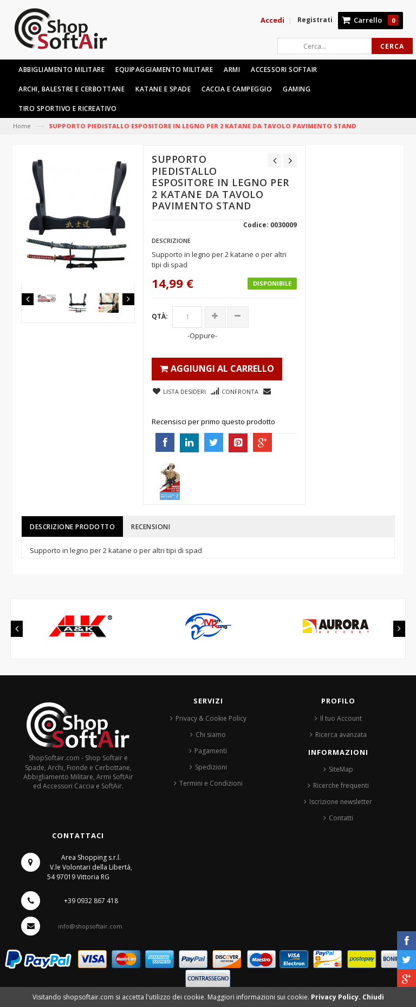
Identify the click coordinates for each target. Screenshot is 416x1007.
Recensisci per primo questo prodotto (213, 421)
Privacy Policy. (336, 997)
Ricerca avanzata (341, 734)
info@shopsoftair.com (90, 926)
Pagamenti (210, 750)
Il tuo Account (341, 718)
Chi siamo (211, 734)
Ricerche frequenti (341, 785)
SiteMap (341, 769)
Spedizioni (211, 767)
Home (22, 126)
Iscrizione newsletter (340, 801)
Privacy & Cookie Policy (211, 718)
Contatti (341, 817)
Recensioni (150, 526)
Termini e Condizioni (211, 783)
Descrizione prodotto (72, 526)
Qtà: (160, 316)
